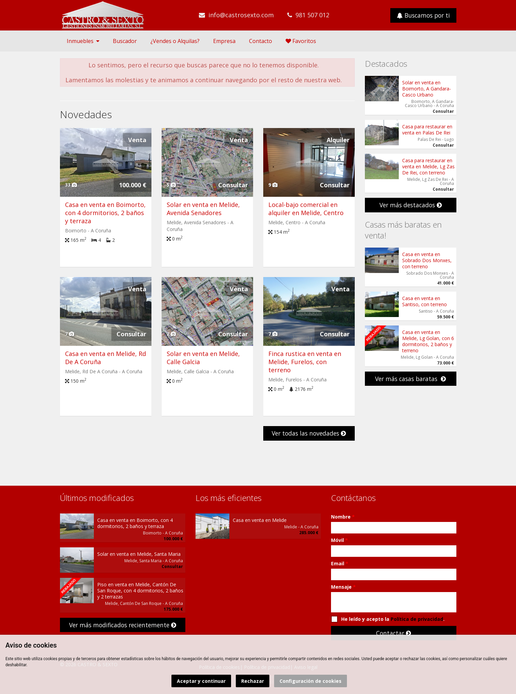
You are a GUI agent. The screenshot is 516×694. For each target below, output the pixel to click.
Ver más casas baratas (410, 379)
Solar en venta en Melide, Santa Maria (139, 554)
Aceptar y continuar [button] (201, 681)
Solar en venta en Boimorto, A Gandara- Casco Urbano (426, 88)
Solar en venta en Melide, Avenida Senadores (203, 209)
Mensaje (343, 587)
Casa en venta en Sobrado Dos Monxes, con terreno (427, 260)
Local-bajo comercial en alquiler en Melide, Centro (306, 209)
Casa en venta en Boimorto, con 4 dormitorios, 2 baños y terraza (105, 213)
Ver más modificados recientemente (122, 625)
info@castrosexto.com (241, 15)
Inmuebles (83, 41)
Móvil (339, 540)
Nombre (343, 516)
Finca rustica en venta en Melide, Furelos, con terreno (304, 362)
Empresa (224, 41)
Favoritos (301, 41)
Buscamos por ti (423, 15)
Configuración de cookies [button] (311, 681)
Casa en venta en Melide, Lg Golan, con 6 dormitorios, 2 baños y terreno (428, 341)
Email (339, 563)
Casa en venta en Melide (260, 520)
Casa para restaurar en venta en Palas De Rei (427, 129)
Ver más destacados (410, 205)
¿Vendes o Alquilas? (175, 41)
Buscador (125, 41)
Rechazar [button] (252, 681)
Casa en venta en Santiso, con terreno (424, 301)
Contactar (393, 633)
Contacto (260, 41)
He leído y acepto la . (388, 619)
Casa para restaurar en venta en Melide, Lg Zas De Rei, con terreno (428, 166)
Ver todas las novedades (309, 433)
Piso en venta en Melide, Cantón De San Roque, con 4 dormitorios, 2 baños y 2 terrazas (140, 590)
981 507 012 (312, 15)
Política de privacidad (417, 619)
